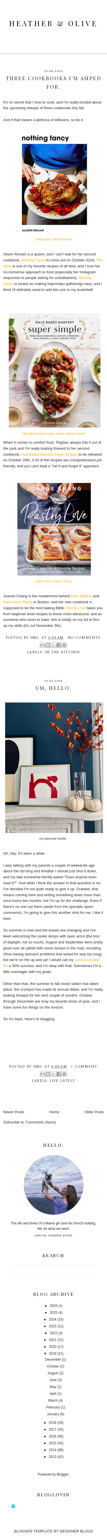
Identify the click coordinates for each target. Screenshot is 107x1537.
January (53, 1414)
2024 (52, 1319)
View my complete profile (53, 1235)
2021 (52, 1340)
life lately (62, 1081)
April (53, 1394)
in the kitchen (62, 652)
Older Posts (94, 1112)
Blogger (62, 1474)
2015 (52, 1443)
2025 (53, 1313)
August (53, 1373)
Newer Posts (13, 1112)
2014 (52, 1450)
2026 (53, 1306)
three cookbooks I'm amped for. (54, 82)
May (53, 1387)
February (53, 1407)
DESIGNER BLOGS (76, 1531)
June (53, 1380)
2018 (52, 1423)
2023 (52, 1326)
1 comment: (84, 1066)
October (53, 1366)
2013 (52, 1457)
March (53, 1400)
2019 (52, 1354)
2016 (52, 1436)
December (53, 1360)
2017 (52, 1429)
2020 (52, 1347)
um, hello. (53, 688)
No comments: (85, 638)
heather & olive (53, 23)
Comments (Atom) (41, 1122)
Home (54, 1112)
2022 (53, 1333)
